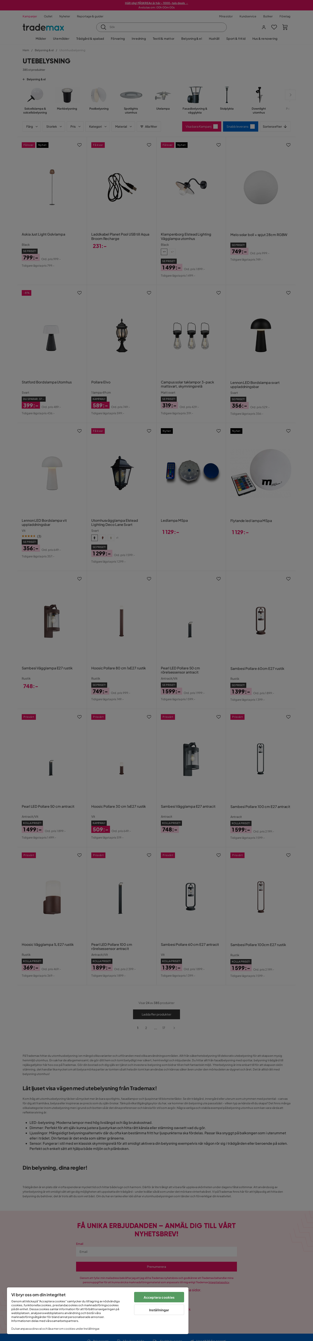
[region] (97, 1310)
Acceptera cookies (159, 1297)
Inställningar (159, 1310)
